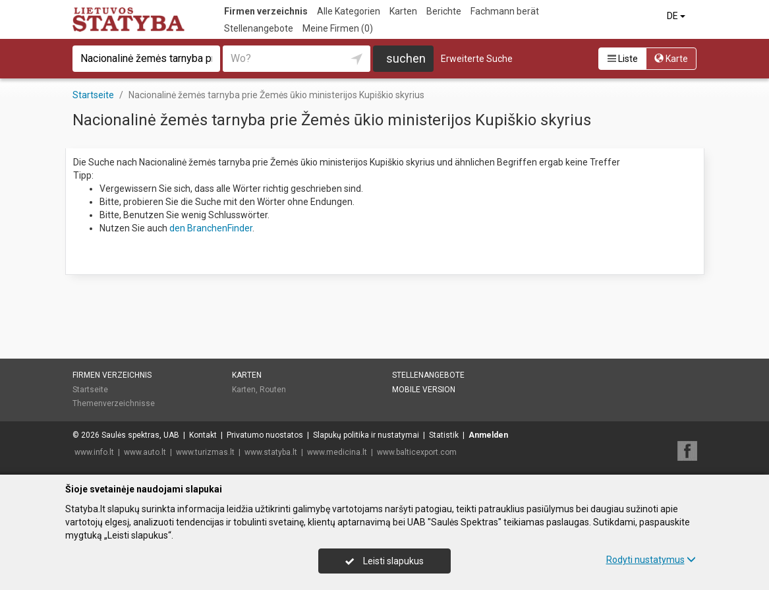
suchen (406, 58)
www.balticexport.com (417, 452)
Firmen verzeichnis (266, 11)
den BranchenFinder (210, 228)
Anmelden (488, 435)
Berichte (443, 11)
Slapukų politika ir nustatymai (366, 435)
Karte (671, 58)
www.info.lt (94, 452)
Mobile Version (423, 389)
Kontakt (203, 435)
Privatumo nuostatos (265, 435)
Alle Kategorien (348, 11)
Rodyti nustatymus (651, 559)
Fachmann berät (504, 11)
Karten (403, 11)
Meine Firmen (337, 28)
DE (677, 16)
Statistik (444, 435)
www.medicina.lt (337, 452)
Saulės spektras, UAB (140, 435)
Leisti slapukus (384, 561)
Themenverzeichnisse (113, 403)
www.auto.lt (145, 452)
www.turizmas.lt (205, 452)
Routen (273, 389)
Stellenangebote (258, 28)
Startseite (90, 389)
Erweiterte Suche (477, 58)
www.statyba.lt (270, 452)
